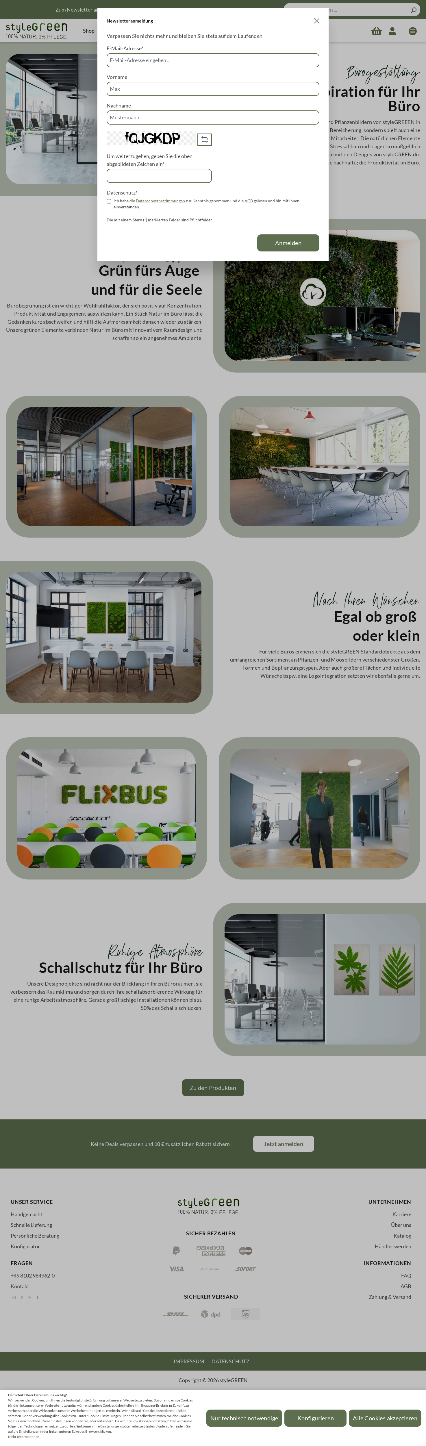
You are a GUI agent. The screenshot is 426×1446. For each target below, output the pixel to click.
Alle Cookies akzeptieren (385, 1417)
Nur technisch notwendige (244, 1417)
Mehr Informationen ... (25, 1436)
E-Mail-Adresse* (125, 48)
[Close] (317, 21)
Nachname (119, 105)
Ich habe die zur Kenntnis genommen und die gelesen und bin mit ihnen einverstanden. (206, 203)
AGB (249, 200)
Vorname (117, 77)
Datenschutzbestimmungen (160, 200)
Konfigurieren (315, 1417)
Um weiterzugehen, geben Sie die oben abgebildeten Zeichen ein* (149, 160)
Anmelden (288, 242)
